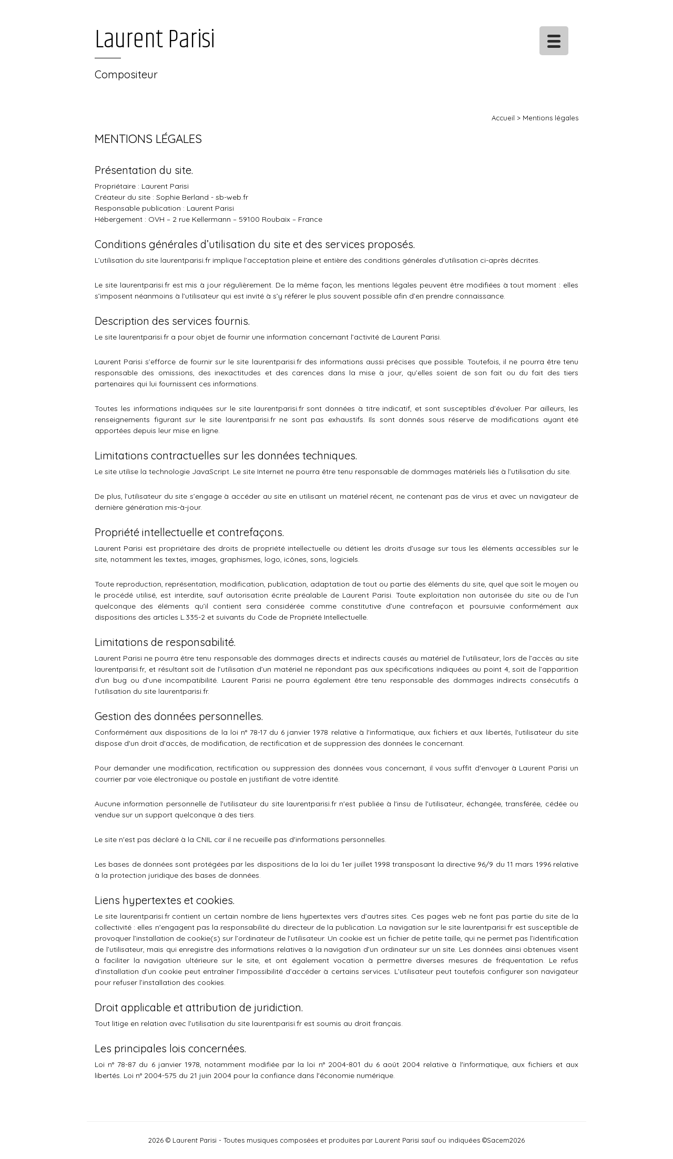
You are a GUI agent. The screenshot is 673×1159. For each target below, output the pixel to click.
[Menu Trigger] (553, 40)
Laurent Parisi (155, 40)
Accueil (503, 118)
